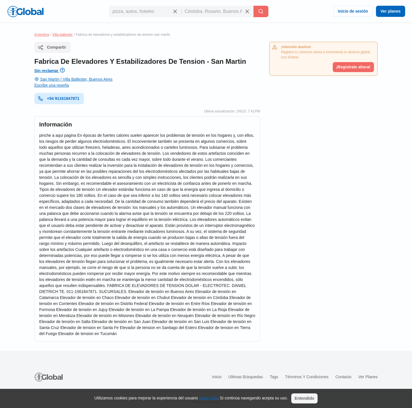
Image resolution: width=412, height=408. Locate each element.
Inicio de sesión (353, 11)
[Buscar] (260, 11)
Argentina (41, 35)
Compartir (52, 47)
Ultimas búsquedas (245, 377)
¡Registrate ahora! (353, 67)
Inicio (216, 377)
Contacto (343, 377)
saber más (208, 398)
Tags (274, 377)
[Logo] (25, 11)
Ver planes (391, 11)
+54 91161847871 (58, 98)
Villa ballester (62, 35)
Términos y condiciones (306, 377)
